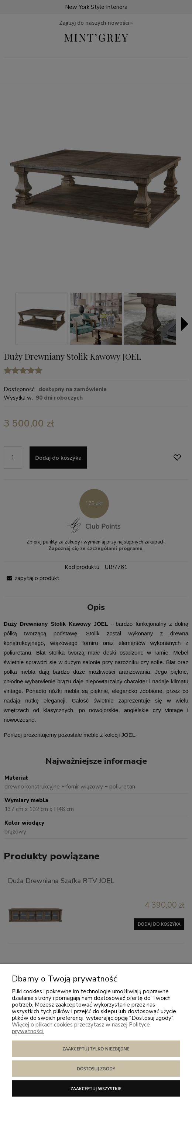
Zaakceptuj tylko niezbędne (95, 1049)
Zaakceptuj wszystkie (96, 1089)
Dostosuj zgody (96, 1069)
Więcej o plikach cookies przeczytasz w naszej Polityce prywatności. (81, 1028)
